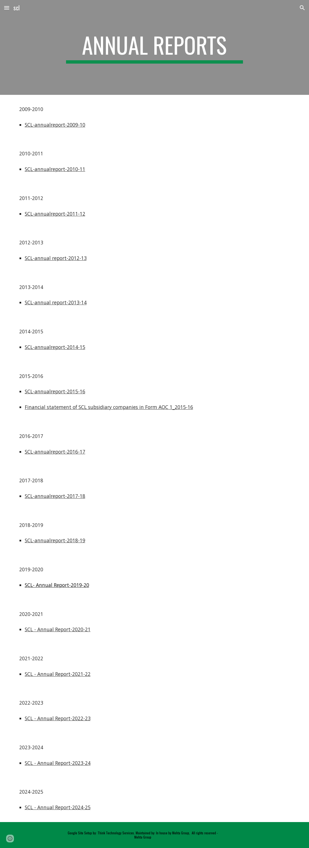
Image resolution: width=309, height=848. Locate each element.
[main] (154, 47)
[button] (6, 7)
